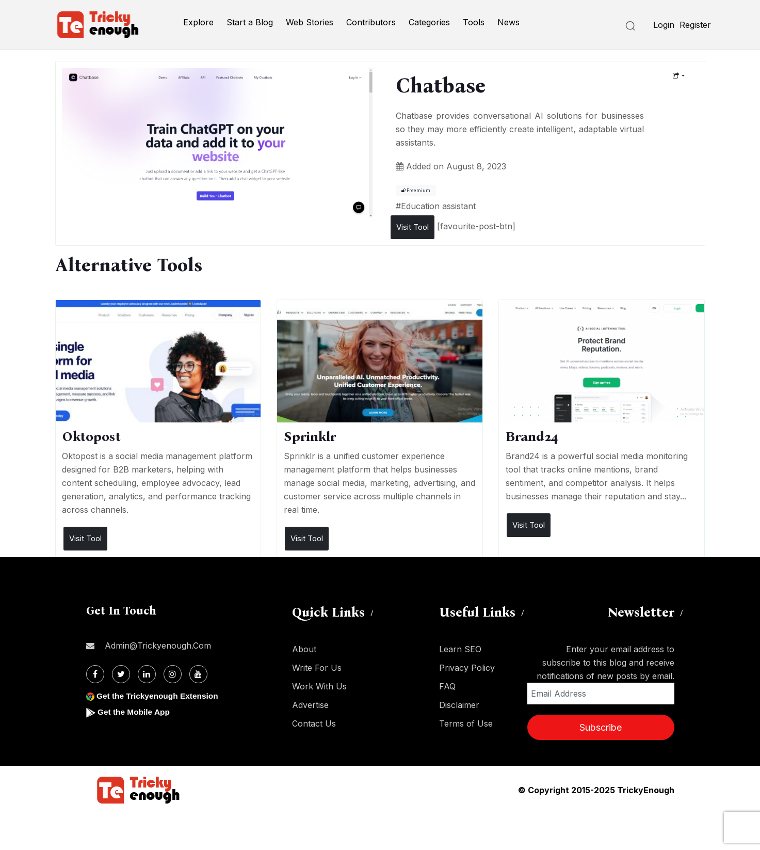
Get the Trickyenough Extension (159, 695)
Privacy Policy (467, 668)
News (508, 22)
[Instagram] (173, 674)
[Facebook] (95, 674)
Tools (473, 22)
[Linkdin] (147, 674)
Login (663, 25)
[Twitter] (121, 674)
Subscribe (600, 727)
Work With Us (319, 686)
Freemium (415, 190)
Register (695, 25)
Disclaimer (459, 705)
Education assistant (438, 206)
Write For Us (317, 668)
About (304, 649)
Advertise (310, 705)
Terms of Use (466, 723)
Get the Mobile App (135, 711)
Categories (429, 22)
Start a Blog (250, 22)
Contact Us (314, 723)
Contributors (371, 22)
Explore (198, 22)
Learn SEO (460, 649)
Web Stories (309, 22)
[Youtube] (198, 674)
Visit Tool (412, 227)
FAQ (447, 686)
